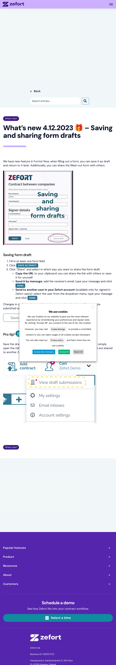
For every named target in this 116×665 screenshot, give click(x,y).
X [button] (93, 307)
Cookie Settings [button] (58, 329)
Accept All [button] (64, 352)
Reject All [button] (78, 352)
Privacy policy (57, 340)
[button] (85, 101)
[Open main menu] (111, 4)
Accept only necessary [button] (44, 352)
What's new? (11, 118)
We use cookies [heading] (58, 312)
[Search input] (55, 101)
